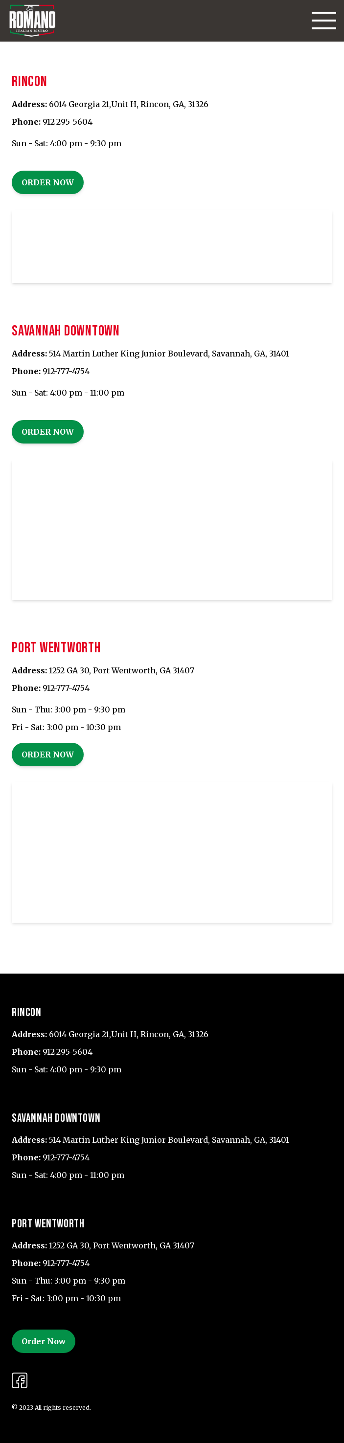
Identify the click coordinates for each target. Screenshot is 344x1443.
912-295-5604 (67, 122)
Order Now (48, 182)
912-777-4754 (66, 371)
